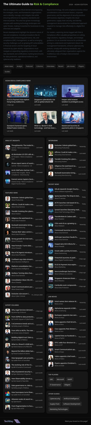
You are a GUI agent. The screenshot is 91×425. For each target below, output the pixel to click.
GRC (51, 379)
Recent (60, 66)
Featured (29, 66)
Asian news (9, 66)
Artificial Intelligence (71, 398)
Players (81, 66)
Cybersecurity (55, 398)
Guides (7, 71)
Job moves (71, 66)
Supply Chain (54, 404)
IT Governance (55, 385)
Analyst (19, 66)
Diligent (67, 385)
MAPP (70, 379)
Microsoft (60, 379)
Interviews (51, 66)
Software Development (71, 404)
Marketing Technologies (59, 409)
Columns (39, 66)
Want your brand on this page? (76, 421)
